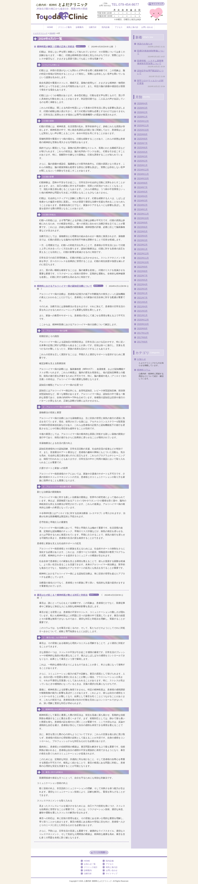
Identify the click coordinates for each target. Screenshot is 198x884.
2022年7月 (142, 275)
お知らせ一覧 (90, 864)
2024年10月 (143, 178)
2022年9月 (142, 267)
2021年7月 (142, 298)
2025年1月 (142, 165)
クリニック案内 (65, 27)
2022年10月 (143, 262)
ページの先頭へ (99, 852)
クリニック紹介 (90, 867)
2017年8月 (142, 342)
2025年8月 (142, 139)
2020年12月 (143, 320)
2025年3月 (142, 156)
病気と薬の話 (132, 27)
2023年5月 (142, 231)
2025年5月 (142, 152)
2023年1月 (142, 249)
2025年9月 (142, 134)
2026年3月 (142, 108)
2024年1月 (142, 209)
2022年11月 (143, 258)
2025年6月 (142, 147)
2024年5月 (142, 192)
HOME (50, 27)
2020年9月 (142, 328)
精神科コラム (143, 370)
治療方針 (93, 27)
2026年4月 (142, 103)
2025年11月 (143, 125)
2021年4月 (142, 306)
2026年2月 (142, 112)
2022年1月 (142, 293)
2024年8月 (142, 183)
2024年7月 (142, 187)
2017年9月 (142, 337)
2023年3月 (142, 240)
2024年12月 (143, 170)
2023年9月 (142, 223)
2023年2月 (142, 245)
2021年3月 (142, 311)
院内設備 (105, 27)
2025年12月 (143, 121)
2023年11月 (143, 214)
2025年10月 (143, 130)
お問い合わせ (147, 27)
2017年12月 (143, 333)
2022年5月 (142, 280)
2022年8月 (142, 271)
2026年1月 (142, 117)
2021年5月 (142, 302)
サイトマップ (157, 4)
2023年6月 (142, 227)
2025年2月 (142, 161)
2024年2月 (142, 205)
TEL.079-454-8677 (125, 4)
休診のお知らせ (144, 44)
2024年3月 (142, 200)
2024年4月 (142, 196)
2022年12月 (143, 253)
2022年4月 (142, 284)
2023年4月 (142, 236)
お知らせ (141, 359)
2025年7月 (142, 143)
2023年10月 (143, 218)
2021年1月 (142, 315)
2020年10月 (143, 324)
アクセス (119, 27)
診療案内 (79, 27)
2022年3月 (142, 289)
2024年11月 (143, 174)
